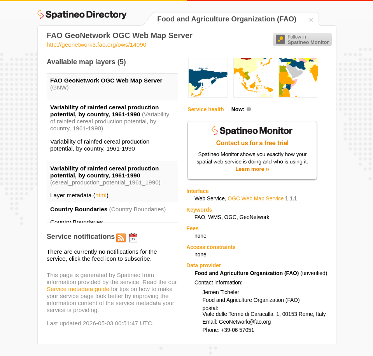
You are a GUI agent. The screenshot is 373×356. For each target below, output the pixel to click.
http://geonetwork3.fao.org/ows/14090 (97, 44)
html (101, 195)
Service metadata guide (78, 289)
